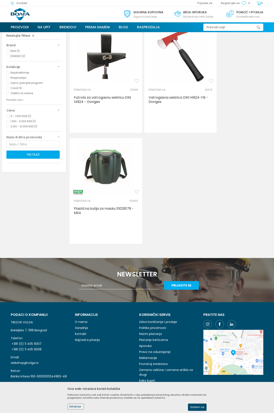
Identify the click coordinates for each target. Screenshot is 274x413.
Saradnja (81, 279)
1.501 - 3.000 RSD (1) (23, 153)
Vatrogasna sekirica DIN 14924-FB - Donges (170, 125)
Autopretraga (167, 43)
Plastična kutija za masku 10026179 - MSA (239, 125)
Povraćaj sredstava (153, 315)
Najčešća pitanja (87, 291)
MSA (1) (15, 83)
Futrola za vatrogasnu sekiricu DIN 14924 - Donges (102, 125)
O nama (81, 273)
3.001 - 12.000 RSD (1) (23, 158)
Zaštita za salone (21, 125)
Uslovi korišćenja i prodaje (158, 273)
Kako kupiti (147, 332)
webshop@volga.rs (25, 314)
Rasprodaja (18, 110)
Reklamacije (148, 309)
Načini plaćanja (150, 285)
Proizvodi (36, 35)
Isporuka (145, 297)
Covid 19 (16, 120)
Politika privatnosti (152, 279)
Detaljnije (75, 406)
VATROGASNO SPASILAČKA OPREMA (67, 35)
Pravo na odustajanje (155, 303)
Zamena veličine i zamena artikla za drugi (166, 323)
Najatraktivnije (19, 105)
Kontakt (80, 285)
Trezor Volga (19, 35)
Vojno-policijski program (26, 115)
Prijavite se (184, 236)
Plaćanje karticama (153, 291)
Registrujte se (230, 3)
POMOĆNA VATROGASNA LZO (26, 58)
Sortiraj (186, 43)
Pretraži (33, 187)
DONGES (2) (17, 88)
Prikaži (224, 43)
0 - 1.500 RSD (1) (20, 148)
